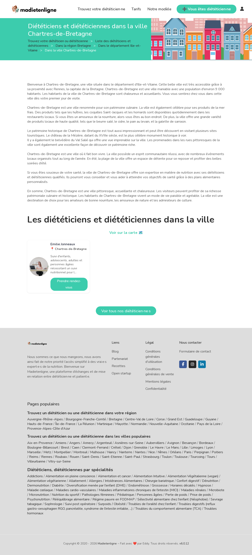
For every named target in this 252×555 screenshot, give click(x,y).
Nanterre (125, 452)
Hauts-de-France (40, 424)
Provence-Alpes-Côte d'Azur (48, 428)
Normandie (139, 424)
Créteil (116, 447)
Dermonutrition (38, 485)
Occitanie (187, 424)
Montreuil (80, 452)
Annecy (88, 443)
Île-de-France (65, 424)
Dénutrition (210, 480)
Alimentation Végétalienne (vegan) (193, 475)
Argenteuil (104, 443)
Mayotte (121, 424)
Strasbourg (151, 456)
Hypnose (204, 485)
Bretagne (115, 419)
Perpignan (201, 452)
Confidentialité (156, 388)
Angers (74, 443)
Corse (160, 419)
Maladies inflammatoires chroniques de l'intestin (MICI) (138, 489)
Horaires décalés (182, 485)
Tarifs (136, 9)
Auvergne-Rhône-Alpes (45, 419)
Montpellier (62, 452)
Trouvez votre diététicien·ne (101, 9)
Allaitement (77, 480)
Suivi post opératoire (80, 503)
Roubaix (61, 456)
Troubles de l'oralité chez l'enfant (152, 503)
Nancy (111, 452)
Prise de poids (200, 494)
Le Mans (172, 447)
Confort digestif (188, 480)
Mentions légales (158, 381)
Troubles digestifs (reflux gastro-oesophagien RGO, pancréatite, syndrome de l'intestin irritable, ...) (121, 505)
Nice (151, 452)
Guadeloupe (194, 419)
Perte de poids (176, 494)
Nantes (140, 452)
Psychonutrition (38, 498)
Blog (115, 351)
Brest (65, 447)
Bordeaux (206, 443)
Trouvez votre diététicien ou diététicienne (58, 41)
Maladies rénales (193, 489)
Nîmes (162, 452)
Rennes (46, 456)
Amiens (60, 443)
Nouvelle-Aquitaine (163, 424)
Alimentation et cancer (114, 475)
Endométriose (138, 485)
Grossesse (160, 485)
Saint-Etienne (112, 456)
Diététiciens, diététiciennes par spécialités (65, 469)
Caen (75, 447)
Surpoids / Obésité (112, 503)
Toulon (167, 456)
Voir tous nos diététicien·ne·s (126, 311)
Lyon (209, 447)
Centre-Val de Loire (139, 419)
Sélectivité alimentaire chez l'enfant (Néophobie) (172, 498)
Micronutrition (39, 494)
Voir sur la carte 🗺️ (126, 232)
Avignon (173, 443)
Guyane (210, 419)
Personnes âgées (150, 494)
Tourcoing (197, 456)
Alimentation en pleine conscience (70, 475)
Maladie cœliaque (40, 489)
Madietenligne (107, 543)
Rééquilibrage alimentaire (71, 498)
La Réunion (86, 424)
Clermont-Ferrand (95, 447)
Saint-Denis (90, 456)
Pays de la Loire (209, 424)
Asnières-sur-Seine (129, 443)
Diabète (58, 485)
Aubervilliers (155, 443)
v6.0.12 (184, 543)
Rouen (74, 456)
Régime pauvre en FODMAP (113, 498)
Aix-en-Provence (40, 443)
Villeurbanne (36, 461)
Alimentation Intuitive (149, 475)
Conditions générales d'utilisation (153, 356)
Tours (211, 456)
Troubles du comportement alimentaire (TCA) (168, 508)
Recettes (118, 366)
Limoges (197, 447)
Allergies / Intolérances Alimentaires (115, 480)
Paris (187, 452)
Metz (47, 452)
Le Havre (157, 447)
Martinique (104, 424)
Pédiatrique (125, 494)
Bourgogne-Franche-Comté (86, 419)
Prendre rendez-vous (69, 284)
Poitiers (217, 452)
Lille (185, 447)
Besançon (189, 443)
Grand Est (175, 419)
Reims (33, 456)
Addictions (35, 475)
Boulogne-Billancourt (42, 447)
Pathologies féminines (98, 494)
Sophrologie (53, 503)
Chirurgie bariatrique (159, 480)
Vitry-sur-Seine (59, 461)
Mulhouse (97, 452)
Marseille (34, 452)
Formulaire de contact (195, 351)
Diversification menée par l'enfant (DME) (96, 485)
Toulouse (181, 456)
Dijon (127, 447)
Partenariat (120, 359)
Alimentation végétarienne (46, 480)
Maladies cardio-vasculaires (76, 489)
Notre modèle (159, 9)
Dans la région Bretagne (74, 45)
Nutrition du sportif (65, 494)
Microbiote (216, 489)
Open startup (121, 373)
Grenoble (140, 447)
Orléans (175, 452)
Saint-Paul (132, 456)
